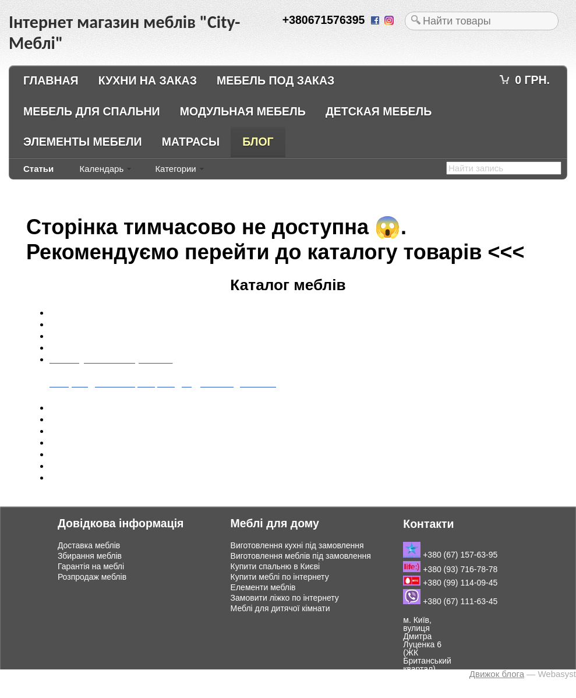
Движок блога (496, 674)
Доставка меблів (89, 545)
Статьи (38, 169)
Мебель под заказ (275, 80)
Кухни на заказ (147, 80)
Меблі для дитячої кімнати (280, 608)
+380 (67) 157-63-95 (450, 554)
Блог (257, 141)
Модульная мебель (243, 111)
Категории (175, 169)
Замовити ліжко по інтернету (285, 597)
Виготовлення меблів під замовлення (301, 555)
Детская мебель (379, 111)
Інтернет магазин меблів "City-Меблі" (103, 673)
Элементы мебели (82, 141)
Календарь (101, 169)
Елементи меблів (263, 587)
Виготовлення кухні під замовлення (297, 545)
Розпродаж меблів (92, 576)
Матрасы (191, 141)
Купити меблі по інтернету (280, 576)
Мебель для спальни (91, 111)
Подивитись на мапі (425, 689)
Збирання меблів (90, 555)
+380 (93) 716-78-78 (450, 569)
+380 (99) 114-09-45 (450, 582)
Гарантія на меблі (91, 566)
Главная (51, 80)
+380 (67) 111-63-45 (450, 601)
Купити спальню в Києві (275, 566)
